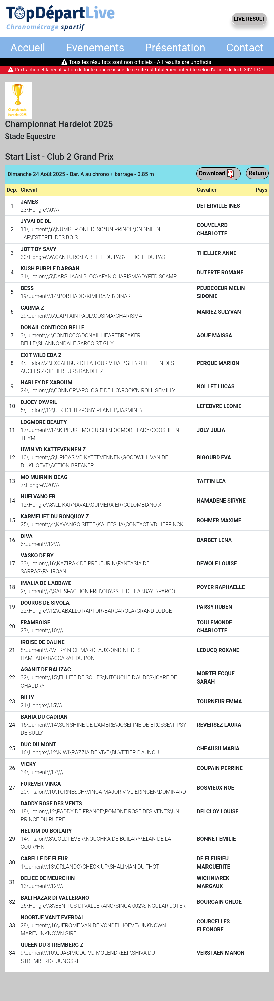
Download (217, 174)
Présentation (175, 47)
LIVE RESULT (249, 19)
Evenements (95, 47)
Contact (245, 47)
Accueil (27, 47)
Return (257, 173)
